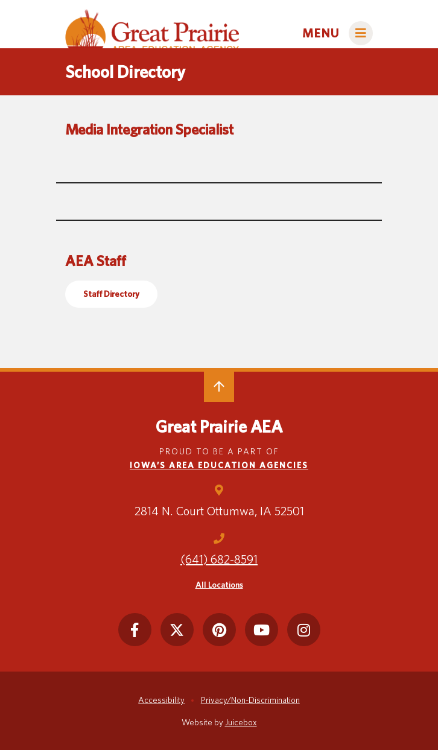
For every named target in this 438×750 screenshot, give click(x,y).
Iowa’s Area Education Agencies (219, 465)
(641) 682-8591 (219, 559)
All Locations (219, 585)
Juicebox (241, 722)
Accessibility (161, 700)
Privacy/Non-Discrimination (250, 700)
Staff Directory (111, 294)
